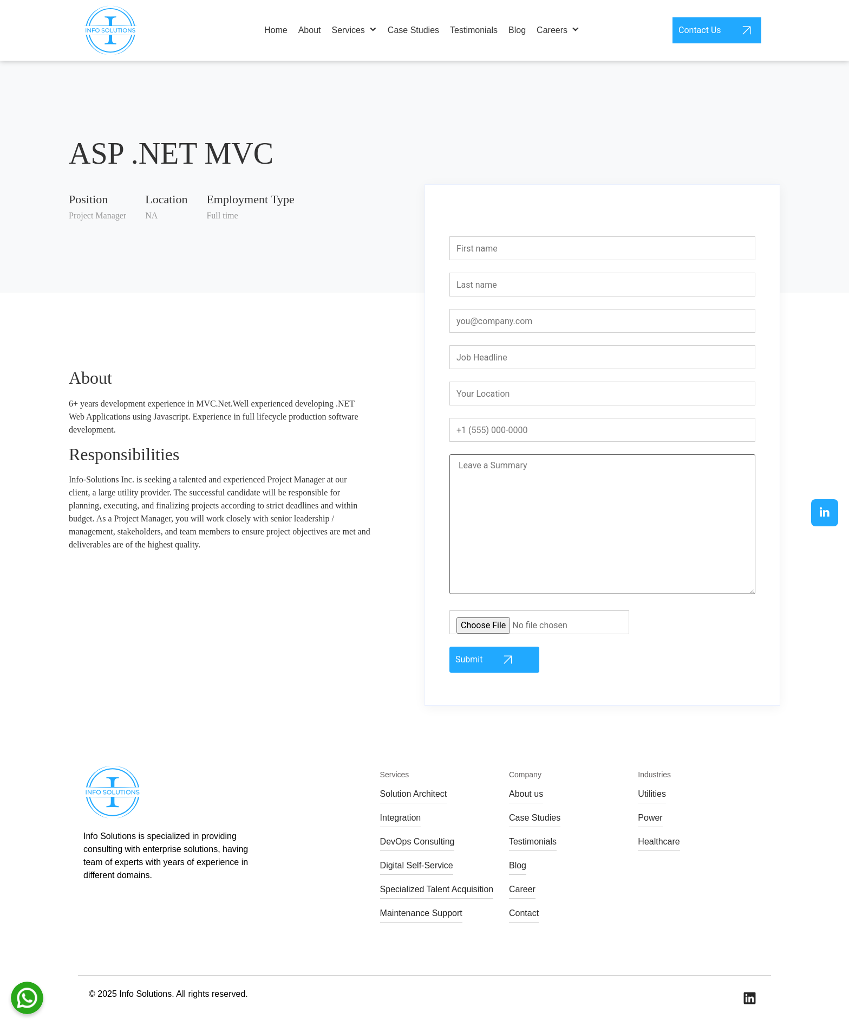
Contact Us (716, 30)
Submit (486, 659)
